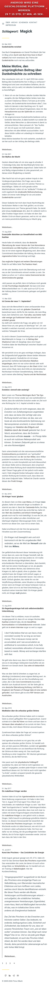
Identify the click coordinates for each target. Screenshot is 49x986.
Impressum (11, 25)
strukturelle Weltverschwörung (30, 192)
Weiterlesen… (7, 149)
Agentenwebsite (28, 796)
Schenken (23, 22)
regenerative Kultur (9, 256)
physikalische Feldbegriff (28, 762)
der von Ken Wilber (28, 457)
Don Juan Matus (24, 502)
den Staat (33, 366)
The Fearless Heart (29, 264)
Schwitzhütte (20, 866)
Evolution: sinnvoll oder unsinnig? (15, 390)
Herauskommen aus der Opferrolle (18, 112)
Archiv (14, 22)
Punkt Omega (16, 481)
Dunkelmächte (8, 60)
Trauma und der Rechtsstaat (34, 374)
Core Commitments (24, 682)
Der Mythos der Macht (11, 157)
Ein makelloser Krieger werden (14, 791)
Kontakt (33, 22)
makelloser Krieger (12, 815)
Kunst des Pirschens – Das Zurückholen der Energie (23, 852)
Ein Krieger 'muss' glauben (12, 496)
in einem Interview (16, 627)
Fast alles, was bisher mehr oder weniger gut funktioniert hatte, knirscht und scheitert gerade (24, 317)
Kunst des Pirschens (14, 824)
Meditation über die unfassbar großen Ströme (20, 711)
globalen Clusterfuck (32, 309)
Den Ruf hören (18, 722)
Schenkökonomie (25, 625)
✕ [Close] (46, 8)
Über (8, 22)
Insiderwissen (16, 211)
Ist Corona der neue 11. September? (16, 301)
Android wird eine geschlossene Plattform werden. (24, 6)
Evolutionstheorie (9, 454)
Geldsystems (18, 168)
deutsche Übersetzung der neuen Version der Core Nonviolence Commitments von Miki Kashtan (23, 245)
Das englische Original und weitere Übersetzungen (22, 261)
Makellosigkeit (19, 869)
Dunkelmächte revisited (11, 47)
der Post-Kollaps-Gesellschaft (17, 286)
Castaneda (30, 507)
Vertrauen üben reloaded (12, 724)
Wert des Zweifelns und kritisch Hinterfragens (23, 513)
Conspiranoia (15, 52)
